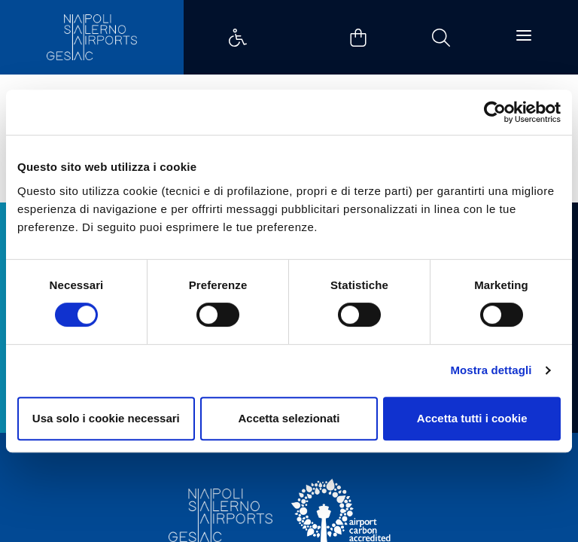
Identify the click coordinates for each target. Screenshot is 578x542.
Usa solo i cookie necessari (106, 418)
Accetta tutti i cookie (472, 418)
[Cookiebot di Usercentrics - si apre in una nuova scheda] (495, 112)
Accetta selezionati (288, 418)
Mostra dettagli (490, 370)
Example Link (238, 38)
